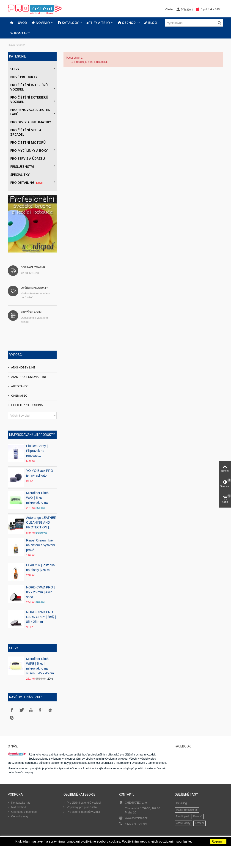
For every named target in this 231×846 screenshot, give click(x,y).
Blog (150, 23)
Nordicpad (182, 816)
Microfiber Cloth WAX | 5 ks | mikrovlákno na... (38, 497)
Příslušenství (22, 166)
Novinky (41, 23)
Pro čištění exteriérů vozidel (29, 99)
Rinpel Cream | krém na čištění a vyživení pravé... (40, 545)
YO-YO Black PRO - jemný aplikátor (40, 473)
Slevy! (15, 69)
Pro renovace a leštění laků (30, 111)
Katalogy (68, 23)
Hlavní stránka (16, 45)
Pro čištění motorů (28, 142)
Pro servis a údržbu (27, 158)
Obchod (127, 23)
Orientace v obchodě (24, 811)
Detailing (181, 803)
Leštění (199, 823)
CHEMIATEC (19, 395)
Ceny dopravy (19, 816)
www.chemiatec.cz (136, 818)
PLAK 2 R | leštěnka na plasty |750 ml (40, 567)
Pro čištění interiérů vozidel (29, 87)
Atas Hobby (183, 823)
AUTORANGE (19, 386)
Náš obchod (18, 807)
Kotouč (197, 816)
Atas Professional (187, 809)
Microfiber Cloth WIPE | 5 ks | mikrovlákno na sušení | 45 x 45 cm (40, 666)
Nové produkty (23, 77)
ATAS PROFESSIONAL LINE (29, 377)
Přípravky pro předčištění (82, 807)
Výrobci (15, 355)
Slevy (14, 648)
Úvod (22, 22)
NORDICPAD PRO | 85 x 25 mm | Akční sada (40, 592)
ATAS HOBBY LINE (23, 367)
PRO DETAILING (27, 182)
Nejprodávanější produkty (32, 435)
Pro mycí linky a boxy (29, 150)
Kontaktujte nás (20, 802)
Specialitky (20, 174)
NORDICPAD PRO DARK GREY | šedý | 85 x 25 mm (41, 617)
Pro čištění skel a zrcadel (25, 132)
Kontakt (20, 33)
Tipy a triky (98, 23)
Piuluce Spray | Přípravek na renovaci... (37, 450)
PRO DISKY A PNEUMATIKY (30, 122)
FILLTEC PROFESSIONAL (27, 405)
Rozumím (218, 841)
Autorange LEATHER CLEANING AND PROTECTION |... (41, 522)
